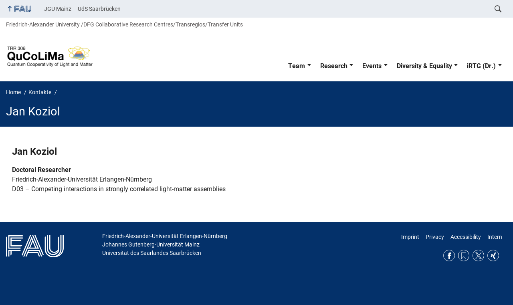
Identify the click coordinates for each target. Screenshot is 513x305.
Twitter (478, 255)
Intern (494, 237)
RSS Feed (464, 255)
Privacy (435, 237)
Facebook (449, 255)
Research (333, 66)
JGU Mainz (57, 9)
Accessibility (465, 237)
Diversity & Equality (424, 66)
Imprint (410, 237)
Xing (493, 255)
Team (296, 66)
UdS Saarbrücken (99, 9)
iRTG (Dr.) (481, 66)
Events (372, 66)
